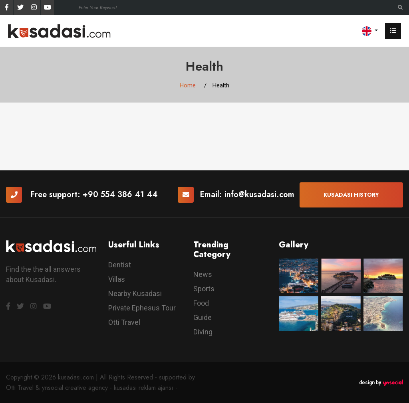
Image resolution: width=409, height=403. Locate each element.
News (202, 274)
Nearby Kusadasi (135, 293)
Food (201, 303)
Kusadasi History (351, 195)
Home (188, 85)
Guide (202, 317)
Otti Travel (124, 322)
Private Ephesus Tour (142, 308)
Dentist (119, 265)
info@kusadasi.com (259, 194)
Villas (116, 279)
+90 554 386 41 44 (120, 194)
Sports (203, 288)
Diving (202, 332)
